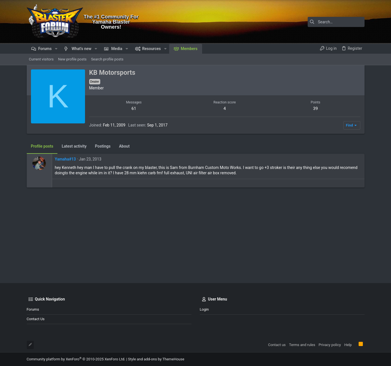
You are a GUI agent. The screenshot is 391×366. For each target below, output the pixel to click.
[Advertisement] (196, 235)
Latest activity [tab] (74, 146)
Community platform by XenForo (76, 359)
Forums (33, 309)
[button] (56, 48)
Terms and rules (302, 345)
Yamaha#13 (65, 159)
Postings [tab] (102, 146)
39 (315, 108)
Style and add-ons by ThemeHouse (156, 359)
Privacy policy (330, 345)
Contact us (36, 319)
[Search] (329, 22)
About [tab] (124, 146)
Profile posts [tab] (42, 146)
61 (133, 108)
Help (348, 345)
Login (204, 309)
